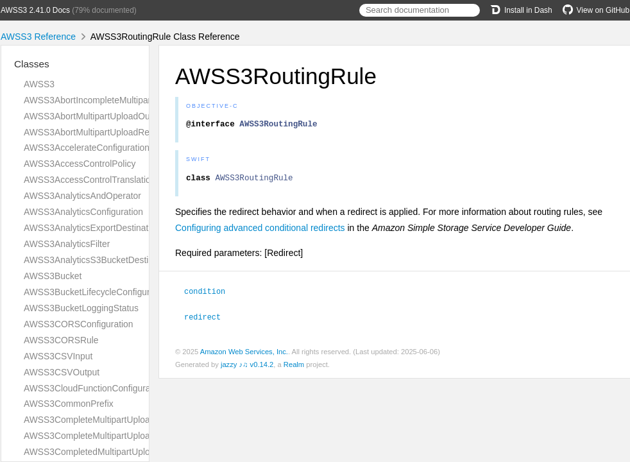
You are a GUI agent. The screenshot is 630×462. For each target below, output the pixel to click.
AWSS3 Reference (38, 36)
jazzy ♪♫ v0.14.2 (247, 367)
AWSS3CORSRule (61, 340)
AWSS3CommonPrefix (69, 403)
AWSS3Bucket (52, 276)
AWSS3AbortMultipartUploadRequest (97, 132)
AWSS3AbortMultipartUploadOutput (94, 116)
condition (210, 294)
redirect (208, 319)
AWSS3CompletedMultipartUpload (92, 452)
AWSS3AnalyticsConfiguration (83, 212)
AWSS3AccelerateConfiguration (86, 147)
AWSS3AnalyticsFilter (67, 244)
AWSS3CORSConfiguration (78, 324)
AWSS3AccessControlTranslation (89, 180)
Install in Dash (521, 10)
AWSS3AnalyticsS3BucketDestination (98, 260)
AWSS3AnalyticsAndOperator (82, 196)
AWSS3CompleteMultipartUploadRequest (106, 436)
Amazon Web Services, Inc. (244, 354)
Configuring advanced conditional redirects (260, 232)
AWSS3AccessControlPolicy (79, 163)
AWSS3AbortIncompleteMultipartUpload (103, 100)
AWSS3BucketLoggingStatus (81, 308)
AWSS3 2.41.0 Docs (35, 10)
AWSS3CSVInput (58, 356)
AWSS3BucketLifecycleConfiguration (96, 292)
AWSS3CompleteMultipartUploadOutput (103, 420)
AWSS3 (39, 84)
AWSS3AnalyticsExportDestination (92, 228)
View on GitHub (596, 10)
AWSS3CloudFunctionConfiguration (94, 388)
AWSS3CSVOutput (61, 372)
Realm (294, 367)
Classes (31, 63)
